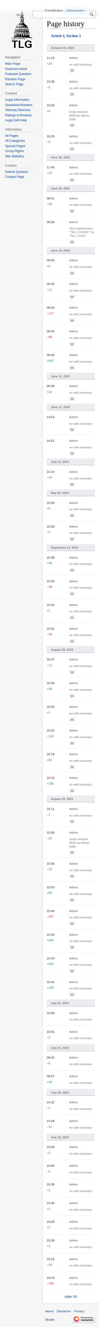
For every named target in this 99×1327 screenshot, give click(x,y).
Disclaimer (63, 1311)
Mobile (50, 1319)
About (49, 1311)
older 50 (71, 1297)
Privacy (79, 1311)
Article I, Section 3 (66, 36)
